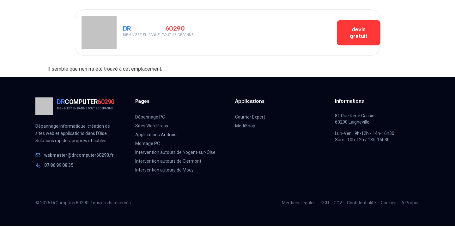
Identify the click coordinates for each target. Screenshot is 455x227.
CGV (338, 202)
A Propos (410, 202)
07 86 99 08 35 (54, 165)
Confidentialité (361, 202)
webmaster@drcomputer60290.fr (74, 155)
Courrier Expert (250, 116)
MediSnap (245, 125)
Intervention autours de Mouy (164, 169)
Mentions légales (299, 202)
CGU (324, 202)
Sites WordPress (151, 125)
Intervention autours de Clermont (168, 161)
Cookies (389, 202)
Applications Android (156, 134)
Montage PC (147, 143)
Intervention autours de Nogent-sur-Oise (175, 152)
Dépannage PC (150, 116)
